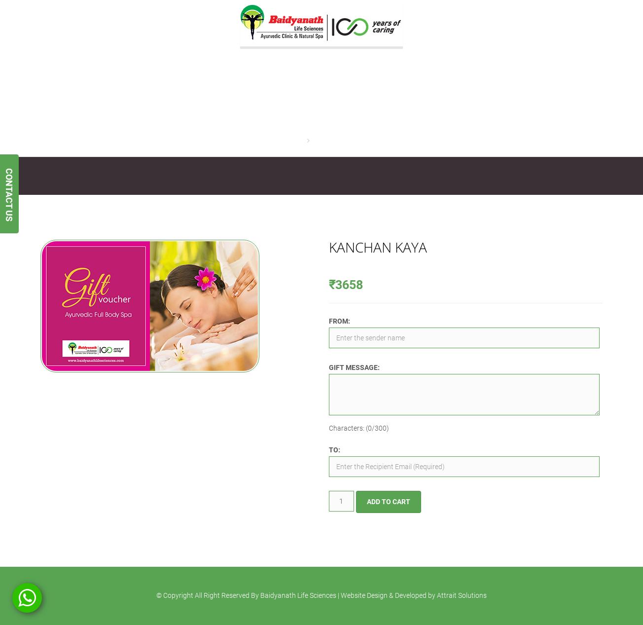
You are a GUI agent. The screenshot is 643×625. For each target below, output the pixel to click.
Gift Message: (354, 367)
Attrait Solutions (462, 595)
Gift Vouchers (248, 176)
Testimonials (338, 176)
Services (119, 176)
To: (334, 450)
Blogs (419, 176)
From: (339, 321)
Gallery (293, 176)
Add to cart (388, 502)
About (82, 176)
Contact (384, 176)
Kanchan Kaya (334, 141)
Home (295, 141)
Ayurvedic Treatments (179, 176)
